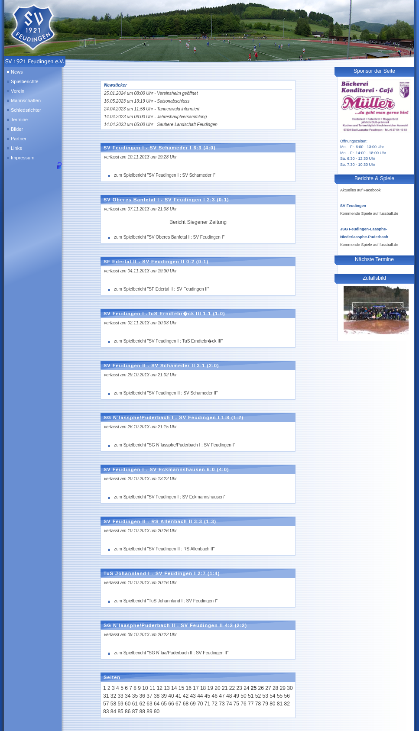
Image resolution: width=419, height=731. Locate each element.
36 (142, 696)
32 (113, 696)
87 (135, 711)
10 (145, 688)
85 (120, 711)
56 (287, 696)
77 (250, 704)
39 (164, 696)
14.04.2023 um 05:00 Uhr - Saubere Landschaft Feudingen (161, 124)
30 (289, 688)
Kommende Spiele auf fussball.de (369, 213)
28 (275, 688)
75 (236, 704)
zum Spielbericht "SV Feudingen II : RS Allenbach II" (164, 549)
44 (200, 696)
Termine (19, 119)
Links (16, 148)
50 (243, 696)
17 (195, 688)
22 (232, 688)
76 (243, 704)
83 (106, 711)
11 (152, 688)
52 (258, 696)
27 (268, 688)
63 (149, 704)
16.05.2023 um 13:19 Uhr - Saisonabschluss (146, 101)
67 (178, 704)
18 (203, 688)
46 (215, 696)
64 (156, 704)
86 (127, 711)
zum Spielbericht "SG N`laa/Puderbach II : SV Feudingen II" (171, 652)
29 (283, 688)
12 (159, 688)
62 (142, 704)
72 (215, 704)
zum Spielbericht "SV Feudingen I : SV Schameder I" (164, 175)
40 (171, 696)
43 (192, 696)
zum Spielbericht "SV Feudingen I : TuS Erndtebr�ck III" (168, 341)
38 (156, 696)
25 (254, 688)
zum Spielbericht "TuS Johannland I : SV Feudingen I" (166, 600)
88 (142, 711)
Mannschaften (26, 100)
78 (258, 704)
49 (236, 696)
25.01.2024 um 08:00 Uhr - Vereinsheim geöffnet (151, 93)
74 (229, 704)
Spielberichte (25, 81)
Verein (17, 91)
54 (272, 696)
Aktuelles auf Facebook (360, 190)
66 (171, 704)
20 (217, 688)
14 (174, 688)
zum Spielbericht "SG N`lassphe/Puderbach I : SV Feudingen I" (174, 445)
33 (120, 696)
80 (272, 704)
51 (250, 696)
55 (280, 696)
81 (280, 704)
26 (261, 688)
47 (221, 696)
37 (149, 696)
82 (287, 704)
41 (178, 696)
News (17, 71)
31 (106, 696)
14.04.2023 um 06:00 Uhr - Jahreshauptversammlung (155, 116)
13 (166, 688)
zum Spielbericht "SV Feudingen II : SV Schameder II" (166, 393)
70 (200, 704)
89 (149, 711)
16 (189, 688)
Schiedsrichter (26, 110)
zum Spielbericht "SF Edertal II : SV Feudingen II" (161, 289)
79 (265, 704)
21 (224, 688)
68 (185, 704)
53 (265, 696)
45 (207, 696)
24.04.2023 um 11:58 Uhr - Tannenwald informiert (151, 109)
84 (113, 711)
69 (192, 704)
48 (229, 696)
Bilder (17, 129)
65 (164, 704)
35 (135, 696)
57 (106, 704)
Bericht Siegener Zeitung (198, 222)
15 (181, 688)
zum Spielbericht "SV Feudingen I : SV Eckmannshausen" (169, 497)
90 (156, 711)
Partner (18, 138)
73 (221, 704)
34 (127, 696)
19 (210, 688)
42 (185, 696)
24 (246, 688)
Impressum (22, 157)
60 (127, 704)
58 (113, 704)
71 (207, 704)
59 (120, 704)
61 (135, 704)
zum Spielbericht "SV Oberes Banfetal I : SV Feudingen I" (169, 237)
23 (239, 688)
